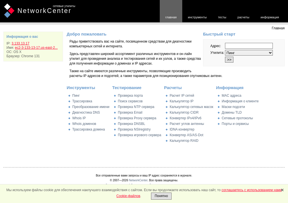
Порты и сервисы (235, 124)
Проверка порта (130, 96)
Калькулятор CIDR (184, 112)
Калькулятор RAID (184, 141)
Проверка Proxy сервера (137, 118)
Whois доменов (84, 124)
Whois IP (79, 118)
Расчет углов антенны (187, 124)
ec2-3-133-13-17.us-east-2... (36, 48)
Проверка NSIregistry (134, 129)
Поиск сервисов (130, 101)
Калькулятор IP (182, 101)
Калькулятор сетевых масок (191, 107)
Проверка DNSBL (131, 124)
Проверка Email (130, 112)
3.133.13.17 (20, 43)
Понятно (161, 196)
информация (269, 17)
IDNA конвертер (182, 129)
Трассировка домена (88, 129)
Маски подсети (233, 107)
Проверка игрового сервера (139, 135)
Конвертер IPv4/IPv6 (185, 118)
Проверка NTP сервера (136, 107)
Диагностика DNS (86, 112)
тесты (222, 17)
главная (171, 17)
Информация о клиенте (240, 101)
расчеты (243, 17)
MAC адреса (231, 96)
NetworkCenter (44, 10)
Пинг (76, 96)
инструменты (197, 17)
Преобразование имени (90, 107)
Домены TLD (232, 112)
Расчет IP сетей (182, 96)
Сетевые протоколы (237, 118)
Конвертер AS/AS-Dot (186, 135)
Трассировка (82, 101)
